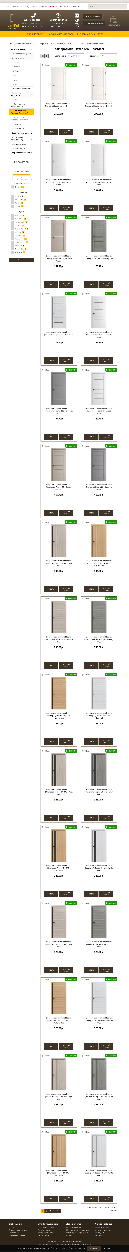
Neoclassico (18, 200)
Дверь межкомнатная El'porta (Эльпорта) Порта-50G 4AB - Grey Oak (98, 639)
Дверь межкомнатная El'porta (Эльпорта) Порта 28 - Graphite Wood (98, 487)
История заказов (103, 1230)
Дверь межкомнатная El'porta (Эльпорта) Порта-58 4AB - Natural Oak (59, 1172)
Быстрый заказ (66, 132)
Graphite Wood (19, 229)
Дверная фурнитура (91, 34)
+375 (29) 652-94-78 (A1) (32, 26)
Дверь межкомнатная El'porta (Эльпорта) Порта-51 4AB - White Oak (99, 868)
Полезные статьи (17, 1235)
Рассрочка (42, 6)
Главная (8, 6)
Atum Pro (15, 67)
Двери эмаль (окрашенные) (22, 139)
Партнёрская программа (78, 1232)
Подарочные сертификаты (78, 1230)
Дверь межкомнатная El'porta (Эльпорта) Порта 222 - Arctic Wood (99, 334)
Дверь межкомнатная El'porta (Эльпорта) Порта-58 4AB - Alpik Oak (58, 1096)
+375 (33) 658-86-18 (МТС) (33, 23)
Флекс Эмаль (17, 128)
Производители (73, 1227)
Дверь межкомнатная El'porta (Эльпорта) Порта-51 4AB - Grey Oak (99, 791)
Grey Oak (17, 232)
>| (58, 1211)
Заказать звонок (93, 16)
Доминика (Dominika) (22, 89)
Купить (51, 132)
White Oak (18, 252)
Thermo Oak (18, 249)
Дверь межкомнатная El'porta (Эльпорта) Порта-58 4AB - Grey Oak (99, 1096)
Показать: (93, 56)
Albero (14, 62)
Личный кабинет (103, 1227)
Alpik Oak (17, 216)
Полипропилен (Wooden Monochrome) (20, 118)
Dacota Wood (19, 222)
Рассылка (99, 1235)
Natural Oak (19, 239)
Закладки (99, 1232)
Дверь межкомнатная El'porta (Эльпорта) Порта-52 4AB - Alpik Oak (58, 944)
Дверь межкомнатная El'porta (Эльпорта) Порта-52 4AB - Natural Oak (59, 1020)
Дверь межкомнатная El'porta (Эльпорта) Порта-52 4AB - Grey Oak (99, 944)
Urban (14, 84)
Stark (14, 80)
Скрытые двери (18, 148)
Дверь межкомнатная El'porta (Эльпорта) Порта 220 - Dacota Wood (59, 258)
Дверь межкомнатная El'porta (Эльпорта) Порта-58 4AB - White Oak (99, 1172)
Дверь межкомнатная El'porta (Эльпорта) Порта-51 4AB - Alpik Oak (58, 791)
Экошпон (16, 99)
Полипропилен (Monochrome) (18, 105)
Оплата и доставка (28, 6)
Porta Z (17, 206)
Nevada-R (17, 246)
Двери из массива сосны (22, 133)
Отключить (107, 1248)
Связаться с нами (46, 1227)
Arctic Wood (18, 219)
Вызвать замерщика (94, 23)
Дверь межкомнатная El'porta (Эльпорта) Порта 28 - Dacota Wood (59, 487)
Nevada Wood (19, 242)
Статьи (59, 6)
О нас (15, 6)
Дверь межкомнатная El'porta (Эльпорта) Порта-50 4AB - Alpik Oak (58, 563)
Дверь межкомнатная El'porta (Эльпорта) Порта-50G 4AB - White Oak (99, 715)
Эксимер (16, 124)
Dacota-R (17, 226)
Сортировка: (60, 56)
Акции (51, 6)
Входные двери (35, 34)
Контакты (77, 6)
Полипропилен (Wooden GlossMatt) (93, 43)
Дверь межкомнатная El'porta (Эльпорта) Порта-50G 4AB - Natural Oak (59, 715)
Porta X (17, 203)
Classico (17, 196)
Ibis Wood (18, 236)
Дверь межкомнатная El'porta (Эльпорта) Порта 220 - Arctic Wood (99, 182)
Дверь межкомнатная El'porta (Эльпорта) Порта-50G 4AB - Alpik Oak (58, 639)
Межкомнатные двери (62, 34)
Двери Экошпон (45, 43)
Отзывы (67, 6)
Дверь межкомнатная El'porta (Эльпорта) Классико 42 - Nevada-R (58, 106)
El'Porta (17, 187)
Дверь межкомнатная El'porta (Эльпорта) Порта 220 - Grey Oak (99, 257)
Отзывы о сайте (45, 1230)
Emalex (14, 75)
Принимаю (94, 1248)
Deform (22, 71)
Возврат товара (45, 1232)
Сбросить (21, 260)
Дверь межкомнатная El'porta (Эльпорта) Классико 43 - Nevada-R (99, 106)
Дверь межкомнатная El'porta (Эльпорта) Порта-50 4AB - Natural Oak (99, 563)
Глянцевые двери (19, 144)
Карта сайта (43, 1235)
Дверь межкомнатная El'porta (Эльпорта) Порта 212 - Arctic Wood (59, 182)
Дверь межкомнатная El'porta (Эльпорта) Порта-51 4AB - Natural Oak (59, 868)
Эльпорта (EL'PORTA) (65, 43)
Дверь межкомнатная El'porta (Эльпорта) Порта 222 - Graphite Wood (59, 410)
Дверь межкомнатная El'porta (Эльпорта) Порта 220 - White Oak (58, 333)
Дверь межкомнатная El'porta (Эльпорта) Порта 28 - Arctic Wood (99, 410)
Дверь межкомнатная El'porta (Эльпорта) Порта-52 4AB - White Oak (99, 1020)
